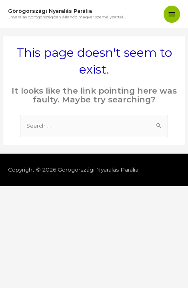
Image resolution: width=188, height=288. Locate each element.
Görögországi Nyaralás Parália (50, 11)
